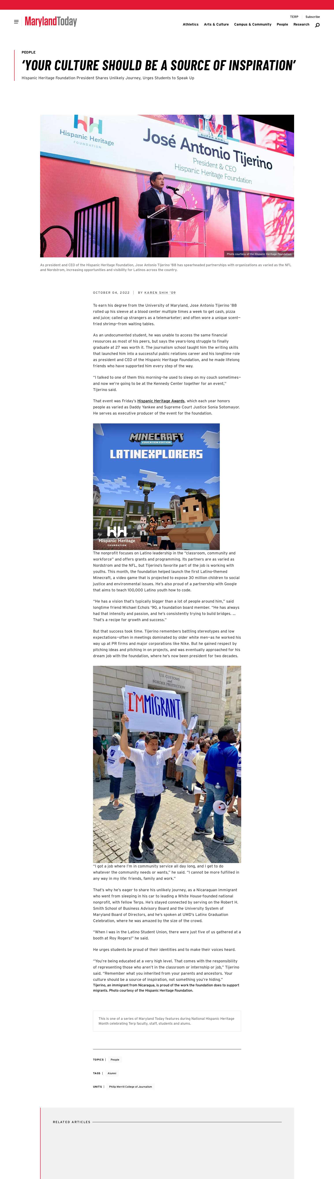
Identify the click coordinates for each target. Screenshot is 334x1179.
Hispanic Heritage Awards (161, 401)
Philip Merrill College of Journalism (130, 1086)
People (115, 1059)
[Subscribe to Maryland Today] (313, 17)
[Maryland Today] (51, 21)
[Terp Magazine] (294, 17)
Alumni (112, 1073)
